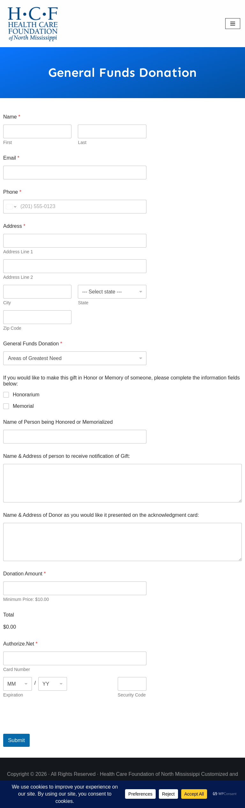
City (7, 302)
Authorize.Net (20, 643)
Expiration (13, 694)
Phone (12, 192)
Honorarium (26, 394)
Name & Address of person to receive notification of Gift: (66, 456)
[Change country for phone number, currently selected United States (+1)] (10, 206)
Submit (16, 740)
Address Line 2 (18, 277)
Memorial (23, 406)
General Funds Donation (32, 343)
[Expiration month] (17, 684)
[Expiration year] (52, 684)
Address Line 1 (18, 251)
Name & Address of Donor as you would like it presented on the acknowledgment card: (101, 515)
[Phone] (74, 206)
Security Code (132, 694)
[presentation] (51, 730)
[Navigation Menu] (232, 23)
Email (11, 158)
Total (8, 614)
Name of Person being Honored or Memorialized (58, 422)
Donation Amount (24, 573)
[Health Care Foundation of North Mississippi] (34, 23)
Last (82, 142)
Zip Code (12, 328)
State (83, 302)
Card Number (16, 669)
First (7, 142)
